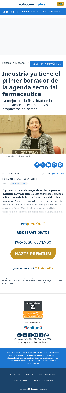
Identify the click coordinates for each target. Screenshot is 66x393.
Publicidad (30, 375)
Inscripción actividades (43, 381)
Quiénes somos (14, 375)
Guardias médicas (29, 11)
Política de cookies (20, 381)
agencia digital (23, 389)
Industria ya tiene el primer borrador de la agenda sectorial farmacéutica (31, 84)
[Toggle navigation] (4, 4)
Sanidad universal (51, 11)
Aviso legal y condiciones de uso (33, 342)
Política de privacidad (48, 375)
